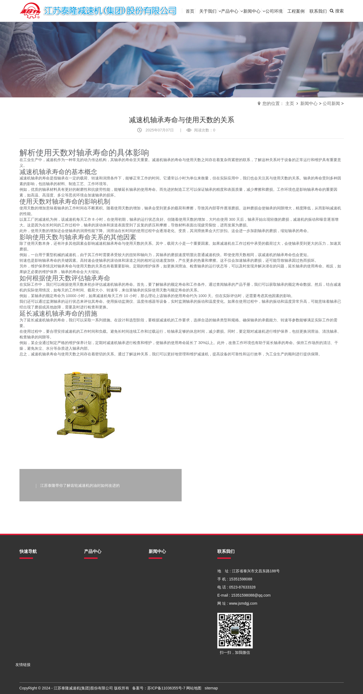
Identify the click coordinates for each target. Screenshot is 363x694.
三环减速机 (93, 619)
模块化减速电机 (97, 595)
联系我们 (27, 619)
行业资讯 (156, 579)
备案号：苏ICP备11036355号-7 (158, 688)
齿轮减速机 (93, 571)
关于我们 (27, 579)
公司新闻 (331, 103)
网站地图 (193, 688)
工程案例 (27, 611)
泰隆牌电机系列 (97, 636)
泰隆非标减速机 (97, 587)
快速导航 (28, 551)
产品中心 (27, 587)
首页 (23, 571)
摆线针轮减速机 (97, 579)
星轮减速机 (93, 627)
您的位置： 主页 (278, 103)
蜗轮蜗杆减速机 (97, 611)
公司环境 (27, 603)
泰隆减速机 (93, 644)
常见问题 (156, 587)
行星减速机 (93, 603)
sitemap (211, 688)
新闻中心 (309, 103)
